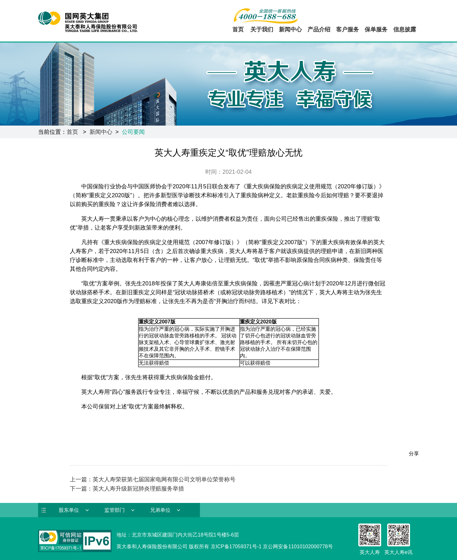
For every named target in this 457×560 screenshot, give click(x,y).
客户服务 (347, 29)
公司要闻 (133, 132)
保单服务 (376, 29)
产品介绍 (319, 29)
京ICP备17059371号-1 (236, 546)
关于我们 (261, 29)
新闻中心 (290, 29)
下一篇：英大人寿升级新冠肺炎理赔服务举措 (127, 488)
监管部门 (114, 510)
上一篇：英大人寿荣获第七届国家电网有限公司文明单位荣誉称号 (152, 479)
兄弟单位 (160, 510)
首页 (238, 29)
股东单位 (69, 510)
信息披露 (404, 29)
